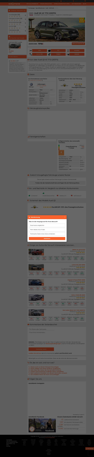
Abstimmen (47, 238)
